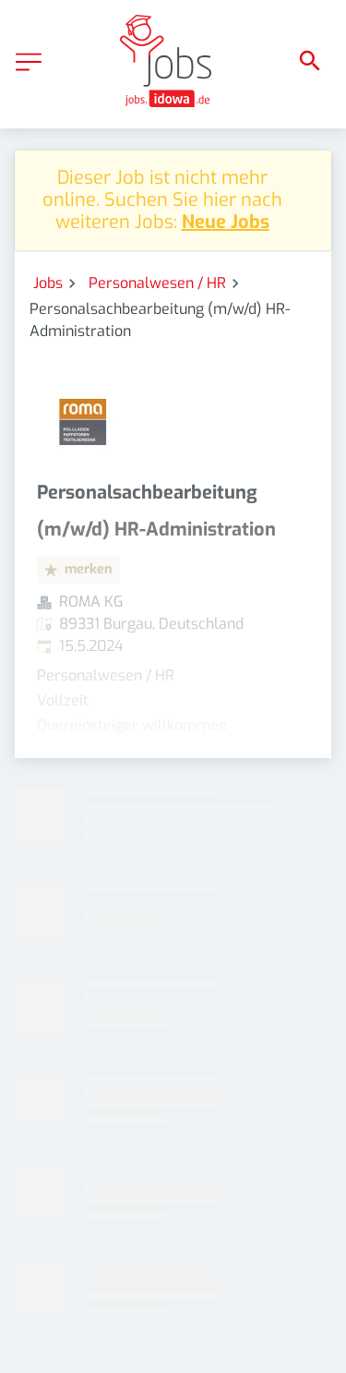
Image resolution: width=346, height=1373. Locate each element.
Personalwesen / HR (157, 283)
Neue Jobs (225, 222)
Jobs (48, 283)
